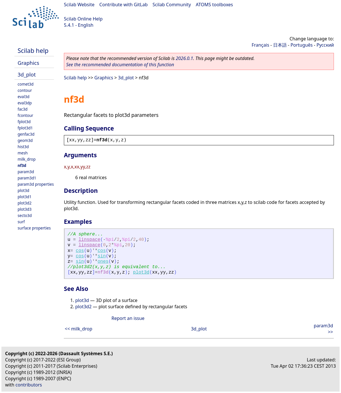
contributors (29, 385)
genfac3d (26, 134)
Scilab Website (79, 4)
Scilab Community (171, 4)
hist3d (23, 146)
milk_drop (26, 159)
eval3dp (25, 103)
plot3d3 (25, 209)
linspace (89, 239)
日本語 (280, 45)
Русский (325, 45)
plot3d (23, 190)
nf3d (22, 165)
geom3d (25, 140)
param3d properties (36, 184)
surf (21, 221)
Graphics (28, 62)
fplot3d (24, 121)
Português (301, 45)
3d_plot (27, 74)
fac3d (23, 109)
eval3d (24, 96)
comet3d (26, 84)
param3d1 (27, 178)
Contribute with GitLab (123, 4)
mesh (23, 153)
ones (103, 261)
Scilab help (33, 50)
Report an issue (127, 318)
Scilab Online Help (83, 19)
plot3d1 (25, 196)
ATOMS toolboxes (214, 4)
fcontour (25, 115)
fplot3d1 (25, 128)
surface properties (34, 228)
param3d (26, 171)
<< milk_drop (78, 329)
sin (102, 256)
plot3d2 (25, 203)
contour (25, 90)
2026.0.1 (184, 58)
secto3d (25, 215)
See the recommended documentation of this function (120, 64)
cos (80, 250)
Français (260, 45)
